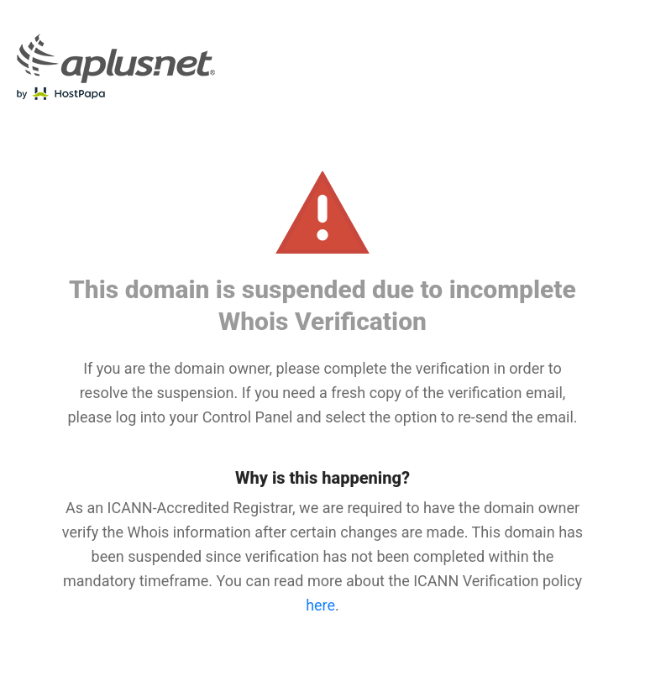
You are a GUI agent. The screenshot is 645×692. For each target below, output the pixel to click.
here (320, 605)
